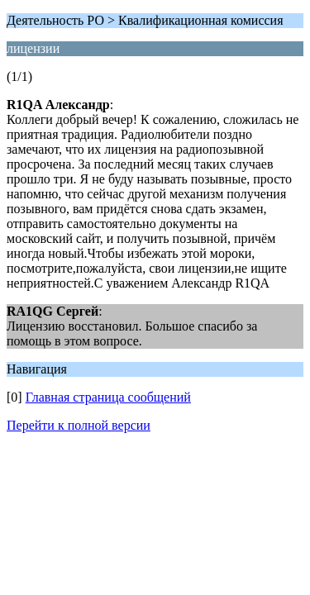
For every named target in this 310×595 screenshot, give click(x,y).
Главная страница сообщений (108, 397)
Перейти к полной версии (78, 425)
